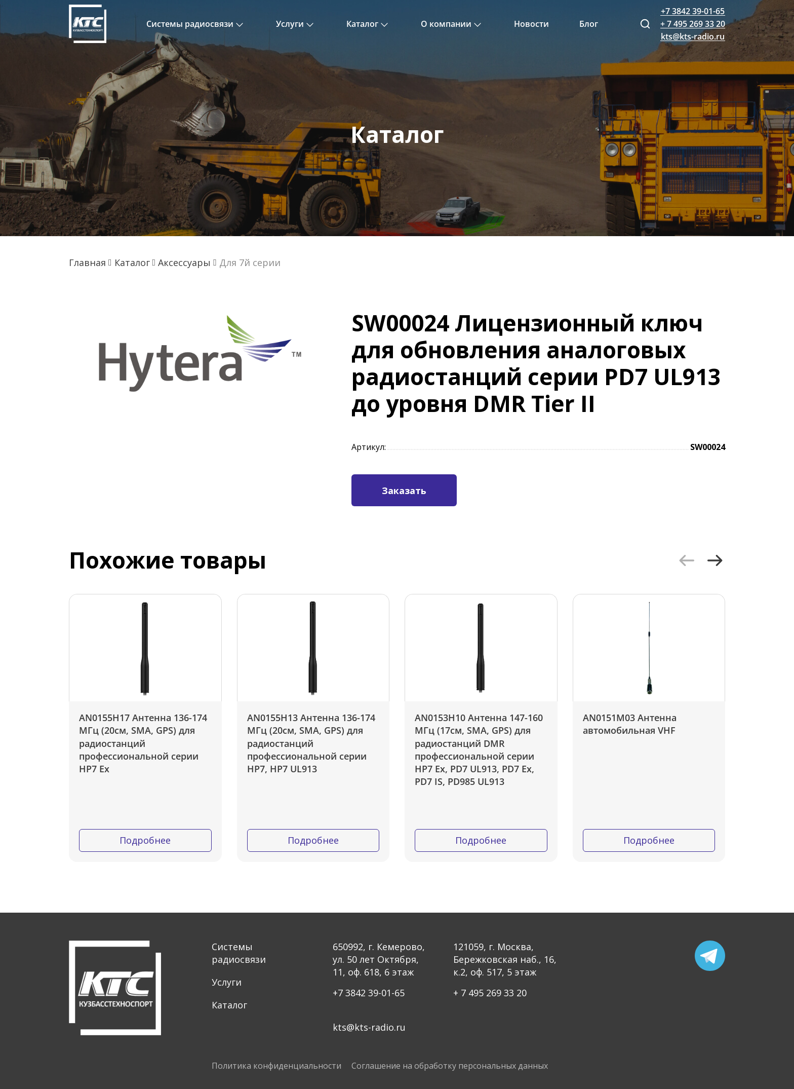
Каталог (229, 1005)
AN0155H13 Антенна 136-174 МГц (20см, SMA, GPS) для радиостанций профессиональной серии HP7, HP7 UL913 (311, 743)
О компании (446, 23)
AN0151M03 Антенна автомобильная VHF (630, 723)
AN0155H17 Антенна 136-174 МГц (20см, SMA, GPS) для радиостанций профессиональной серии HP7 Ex (143, 743)
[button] (687, 560)
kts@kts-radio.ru (369, 1027)
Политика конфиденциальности (276, 1066)
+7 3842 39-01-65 (369, 993)
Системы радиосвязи (239, 953)
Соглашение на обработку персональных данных (449, 1066)
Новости (531, 23)
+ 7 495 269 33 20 (490, 993)
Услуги (227, 982)
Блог (588, 23)
